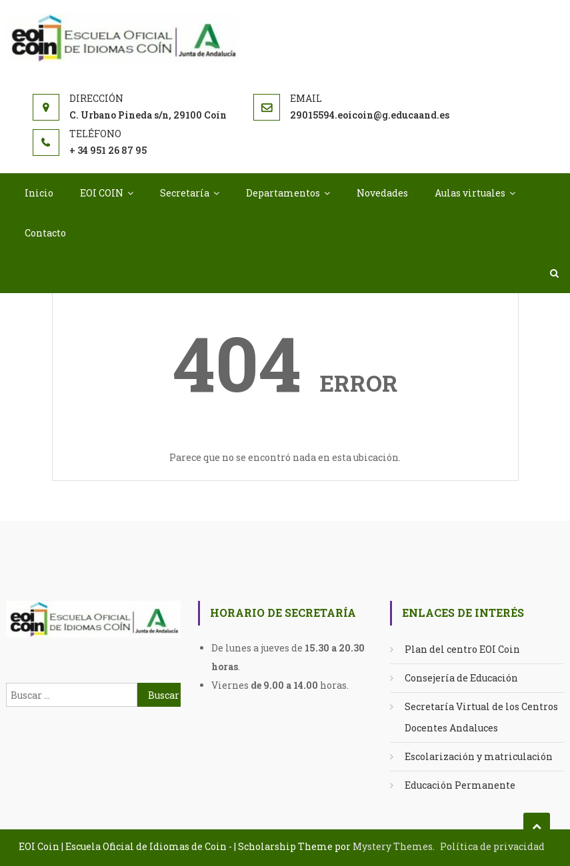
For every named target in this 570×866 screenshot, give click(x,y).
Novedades (382, 193)
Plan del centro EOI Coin (462, 649)
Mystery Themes (393, 846)
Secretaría (184, 193)
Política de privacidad (492, 846)
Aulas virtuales (470, 193)
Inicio (39, 193)
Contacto (45, 232)
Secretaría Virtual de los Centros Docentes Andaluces (481, 717)
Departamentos (283, 193)
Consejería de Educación (461, 677)
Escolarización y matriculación (479, 756)
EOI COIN (101, 193)
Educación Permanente (460, 785)
